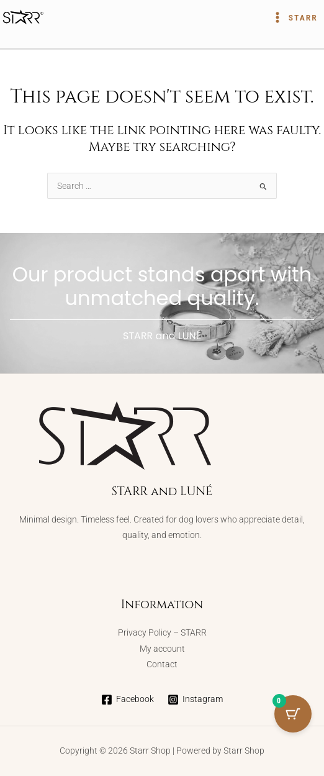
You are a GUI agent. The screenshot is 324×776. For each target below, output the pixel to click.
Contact (162, 664)
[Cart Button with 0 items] (293, 714)
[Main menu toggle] (294, 17)
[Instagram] (195, 699)
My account (162, 649)
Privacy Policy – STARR (162, 632)
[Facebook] (127, 699)
